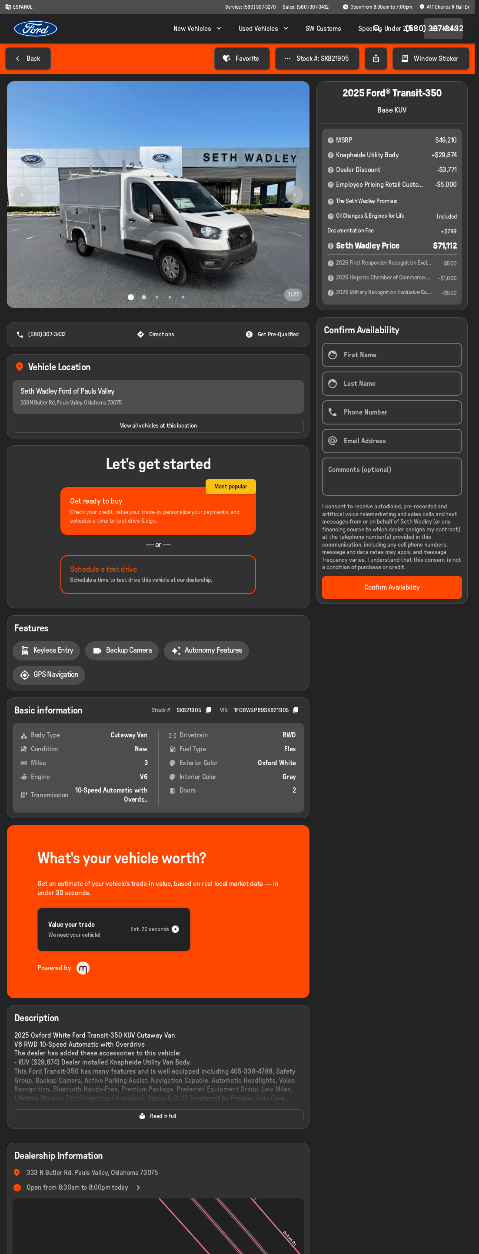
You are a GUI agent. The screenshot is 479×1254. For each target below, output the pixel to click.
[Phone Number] (392, 412)
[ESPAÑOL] (18, 7)
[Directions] (156, 334)
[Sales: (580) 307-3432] (305, 7)
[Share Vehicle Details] (376, 58)
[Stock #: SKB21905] (317, 58)
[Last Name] (392, 384)
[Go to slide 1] (131, 297)
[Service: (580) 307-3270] (250, 7)
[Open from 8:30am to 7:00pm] (377, 7)
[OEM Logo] (36, 28)
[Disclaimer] (330, 140)
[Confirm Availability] (392, 587)
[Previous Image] (21, 194)
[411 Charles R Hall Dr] (444, 7)
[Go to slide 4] (170, 297)
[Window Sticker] (431, 58)
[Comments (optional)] (392, 477)
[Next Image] (294, 194)
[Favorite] (241, 58)
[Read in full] (158, 1116)
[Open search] (376, 29)
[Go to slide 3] (157, 297)
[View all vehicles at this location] (158, 426)
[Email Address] (392, 441)
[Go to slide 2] (144, 297)
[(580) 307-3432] (42, 334)
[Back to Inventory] (28, 58)
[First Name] (392, 355)
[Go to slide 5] (183, 297)
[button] (29, 194)
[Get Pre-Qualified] (273, 334)
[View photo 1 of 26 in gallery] (158, 194)
